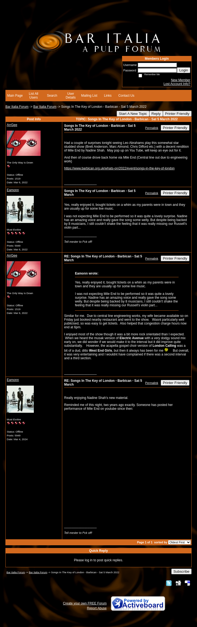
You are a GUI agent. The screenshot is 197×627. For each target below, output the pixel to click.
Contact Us (126, 95)
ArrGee (12, 125)
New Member (180, 80)
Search (52, 95)
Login (183, 70)
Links (107, 95)
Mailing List (89, 95)
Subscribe (181, 571)
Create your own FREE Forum (85, 603)
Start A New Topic (133, 114)
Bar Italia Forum (16, 107)
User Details (71, 95)
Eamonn (13, 190)
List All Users (33, 95)
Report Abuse (97, 608)
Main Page (15, 95)
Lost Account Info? (176, 84)
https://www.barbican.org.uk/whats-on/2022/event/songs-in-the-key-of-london (119, 168)
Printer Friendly (177, 114)
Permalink (151, 128)
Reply (156, 114)
